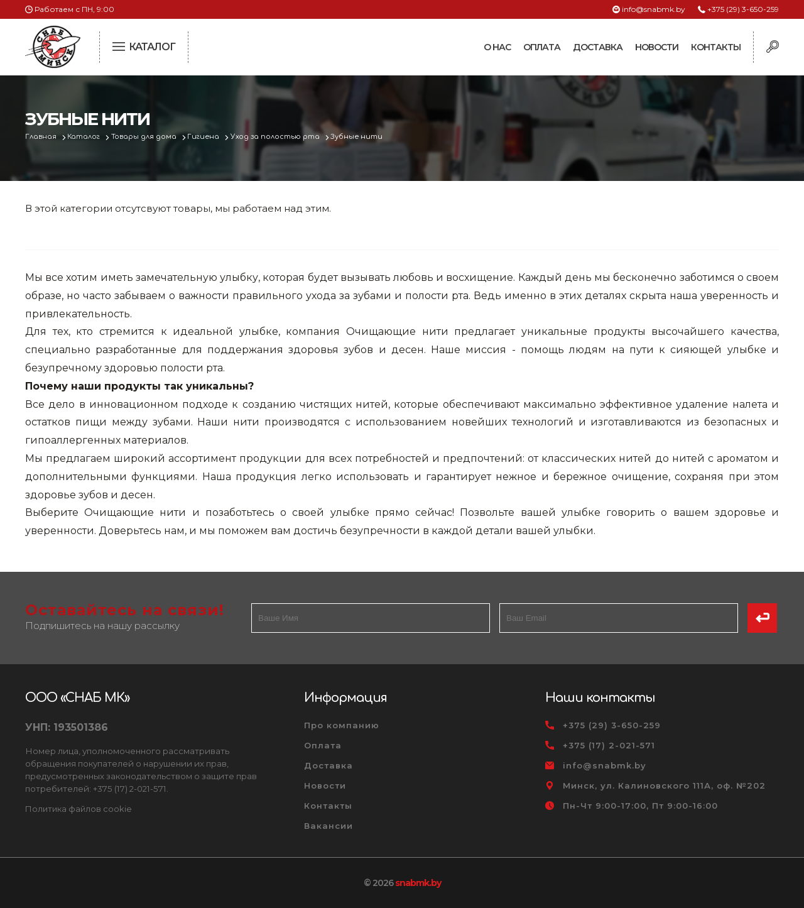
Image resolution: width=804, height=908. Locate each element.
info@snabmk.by (653, 9)
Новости (656, 47)
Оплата (541, 47)
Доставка (597, 47)
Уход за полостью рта (279, 137)
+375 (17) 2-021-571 (609, 745)
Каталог (86, 137)
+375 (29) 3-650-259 (743, 9)
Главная (41, 137)
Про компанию (341, 725)
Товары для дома (146, 137)
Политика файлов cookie (78, 809)
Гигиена (207, 137)
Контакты (716, 47)
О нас (497, 47)
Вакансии (328, 826)
